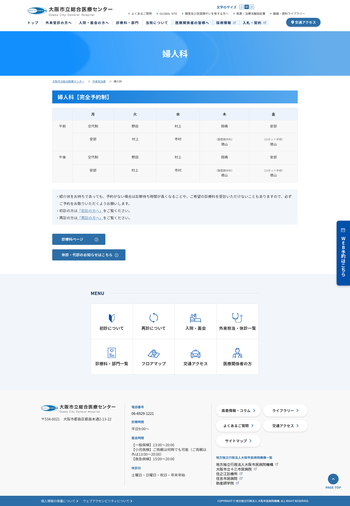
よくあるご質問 (141, 13)
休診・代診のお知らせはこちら (87, 254)
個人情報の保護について (58, 500)
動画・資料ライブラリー (289, 13)
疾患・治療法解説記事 (250, 13)
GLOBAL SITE (168, 13)
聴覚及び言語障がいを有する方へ (207, 13)
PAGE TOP (333, 487)
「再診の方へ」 (90, 217)
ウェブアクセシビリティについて (106, 500)
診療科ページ (72, 239)
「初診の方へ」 (90, 210)
